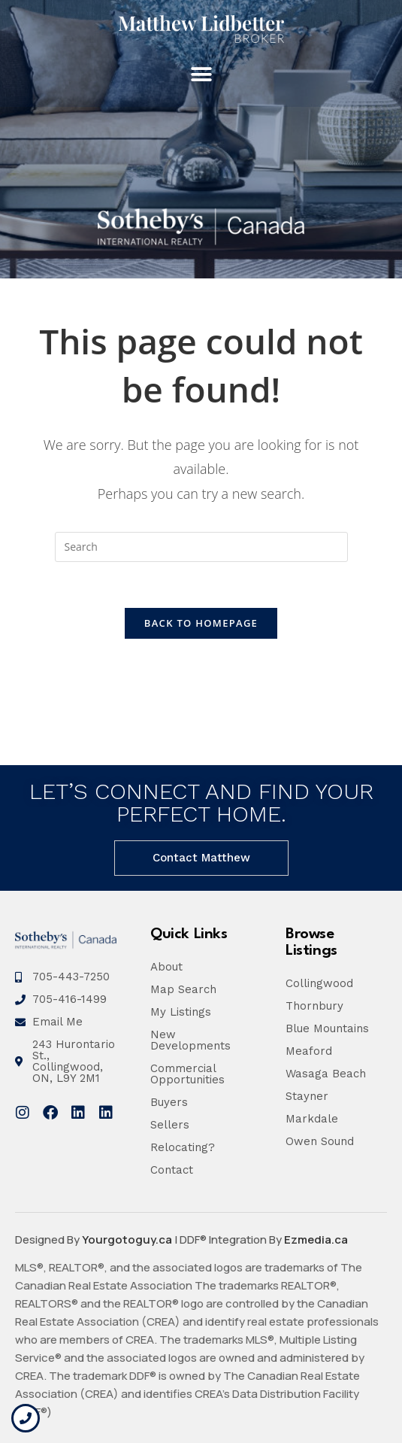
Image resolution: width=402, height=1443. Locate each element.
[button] (201, 75)
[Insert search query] (201, 547)
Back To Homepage (201, 623)
